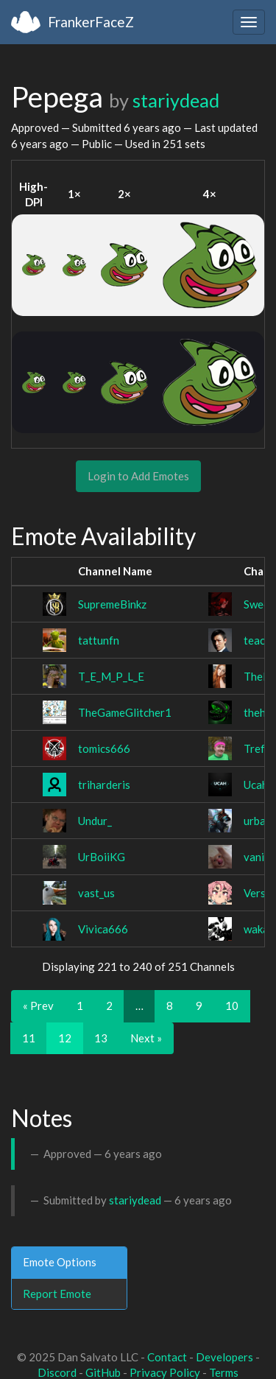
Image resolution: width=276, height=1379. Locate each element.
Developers (224, 1357)
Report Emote (57, 1293)
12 (64, 1038)
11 (28, 1038)
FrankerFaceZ (91, 21)
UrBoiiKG (101, 856)
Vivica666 (103, 929)
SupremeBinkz (112, 604)
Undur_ (95, 820)
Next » (146, 1038)
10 (231, 1005)
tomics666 (104, 748)
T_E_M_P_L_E (111, 676)
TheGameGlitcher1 (124, 712)
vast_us (96, 892)
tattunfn (98, 640)
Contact (167, 1357)
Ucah (256, 784)
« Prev (38, 1005)
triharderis (104, 784)
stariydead (175, 100)
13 (100, 1038)
